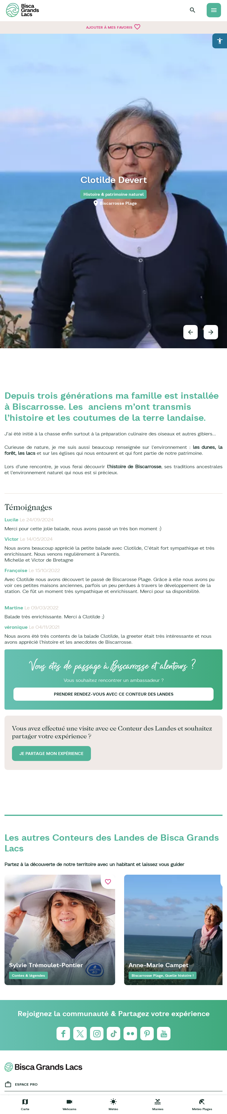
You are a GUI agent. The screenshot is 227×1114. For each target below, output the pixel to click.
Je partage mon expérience (51, 753)
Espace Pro (26, 1084)
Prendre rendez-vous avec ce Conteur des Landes (113, 694)
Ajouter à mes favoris (113, 26)
